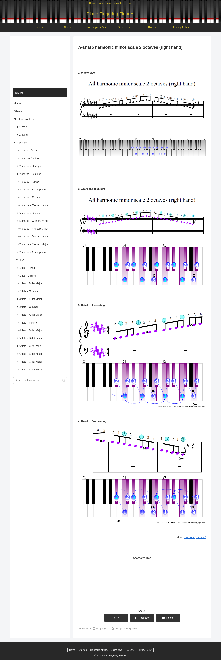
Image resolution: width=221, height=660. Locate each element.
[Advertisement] (142, 60)
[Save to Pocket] (168, 618)
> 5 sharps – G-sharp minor (32, 220)
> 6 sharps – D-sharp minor (32, 236)
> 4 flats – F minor (27, 322)
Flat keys (19, 260)
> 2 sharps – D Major (29, 166)
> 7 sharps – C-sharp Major (32, 244)
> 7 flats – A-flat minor (29, 369)
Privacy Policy (145, 650)
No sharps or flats (24, 119)
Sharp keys (20, 142)
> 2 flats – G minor (27, 291)
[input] (40, 380)
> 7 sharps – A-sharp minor (32, 252)
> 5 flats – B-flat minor (29, 338)
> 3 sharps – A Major (28, 181)
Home (17, 103)
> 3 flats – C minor (27, 307)
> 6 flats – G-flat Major (29, 346)
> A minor (22, 135)
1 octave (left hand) (195, 537)
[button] (64, 380)
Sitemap (18, 111)
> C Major (22, 127)
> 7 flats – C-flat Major (29, 361)
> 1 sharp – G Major (28, 150)
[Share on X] (116, 618)
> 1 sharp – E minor (28, 158)
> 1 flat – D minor (27, 275)
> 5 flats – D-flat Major (29, 330)
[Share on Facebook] (142, 618)
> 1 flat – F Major (26, 267)
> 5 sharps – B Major (29, 213)
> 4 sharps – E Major (29, 197)
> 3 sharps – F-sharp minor (32, 189)
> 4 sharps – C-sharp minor (32, 205)
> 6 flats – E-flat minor (29, 354)
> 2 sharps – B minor (29, 174)
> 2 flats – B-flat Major (29, 283)
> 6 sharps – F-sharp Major (32, 228)
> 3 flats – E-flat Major (29, 299)
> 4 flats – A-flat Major (29, 314)
